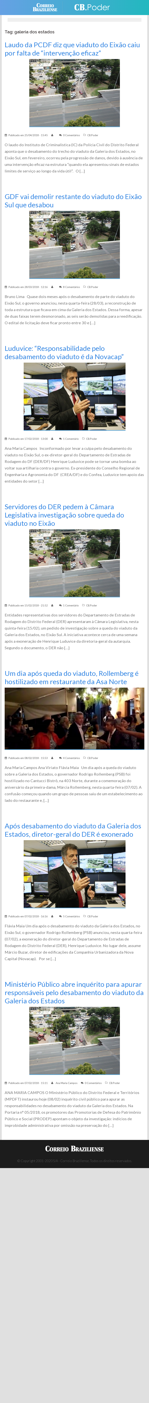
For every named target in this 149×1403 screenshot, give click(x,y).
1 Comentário (71, 438)
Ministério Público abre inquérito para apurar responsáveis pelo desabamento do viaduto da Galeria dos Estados (74, 992)
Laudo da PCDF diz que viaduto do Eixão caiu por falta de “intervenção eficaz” (72, 49)
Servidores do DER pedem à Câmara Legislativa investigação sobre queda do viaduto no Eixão (64, 514)
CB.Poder (92, 135)
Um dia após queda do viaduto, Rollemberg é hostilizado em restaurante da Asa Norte (72, 677)
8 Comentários (71, 287)
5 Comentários (71, 916)
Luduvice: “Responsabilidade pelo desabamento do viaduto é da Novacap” (64, 352)
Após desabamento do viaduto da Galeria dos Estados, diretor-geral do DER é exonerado (73, 830)
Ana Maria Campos (66, 1083)
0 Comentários (71, 135)
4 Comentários (71, 758)
